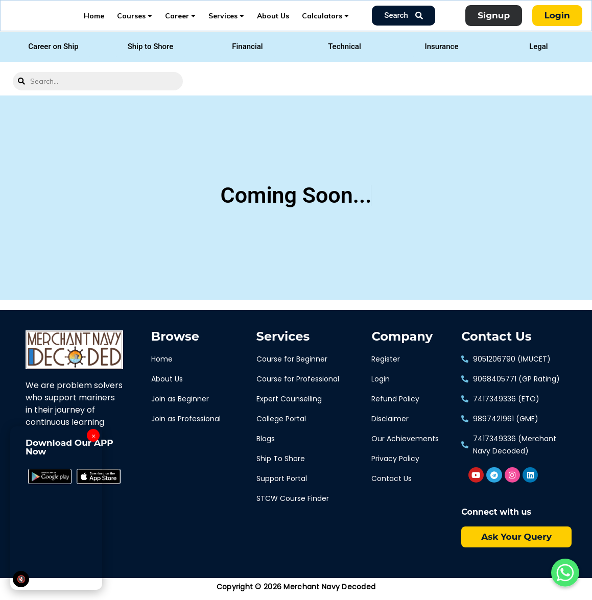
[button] (53, 51)
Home (94, 17)
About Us (273, 17)
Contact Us (496, 341)
